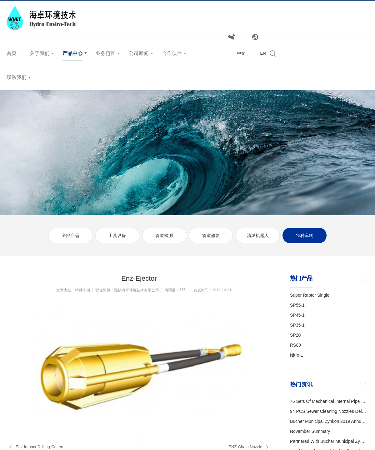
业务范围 (106, 53)
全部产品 (70, 235)
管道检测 (164, 235)
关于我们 (40, 53)
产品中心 (72, 53)
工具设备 (117, 235)
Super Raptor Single (309, 295)
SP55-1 (297, 305)
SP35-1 (297, 325)
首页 (12, 53)
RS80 (295, 345)
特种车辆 (304, 235)
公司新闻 (139, 53)
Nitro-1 (296, 355)
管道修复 (211, 235)
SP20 (295, 335)
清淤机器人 (258, 235)
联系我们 (17, 77)
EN (263, 53)
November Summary (310, 431)
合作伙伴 (172, 53)
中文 (241, 53)
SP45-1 (297, 315)
